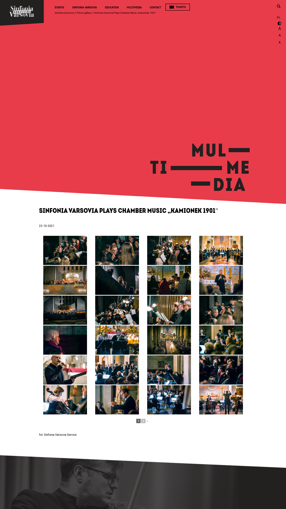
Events (59, 7)
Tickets (181, 7)
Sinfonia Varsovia (84, 7)
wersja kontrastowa (279, 24)
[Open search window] (278, 7)
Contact (155, 7)
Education (112, 7)
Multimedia (134, 7)
